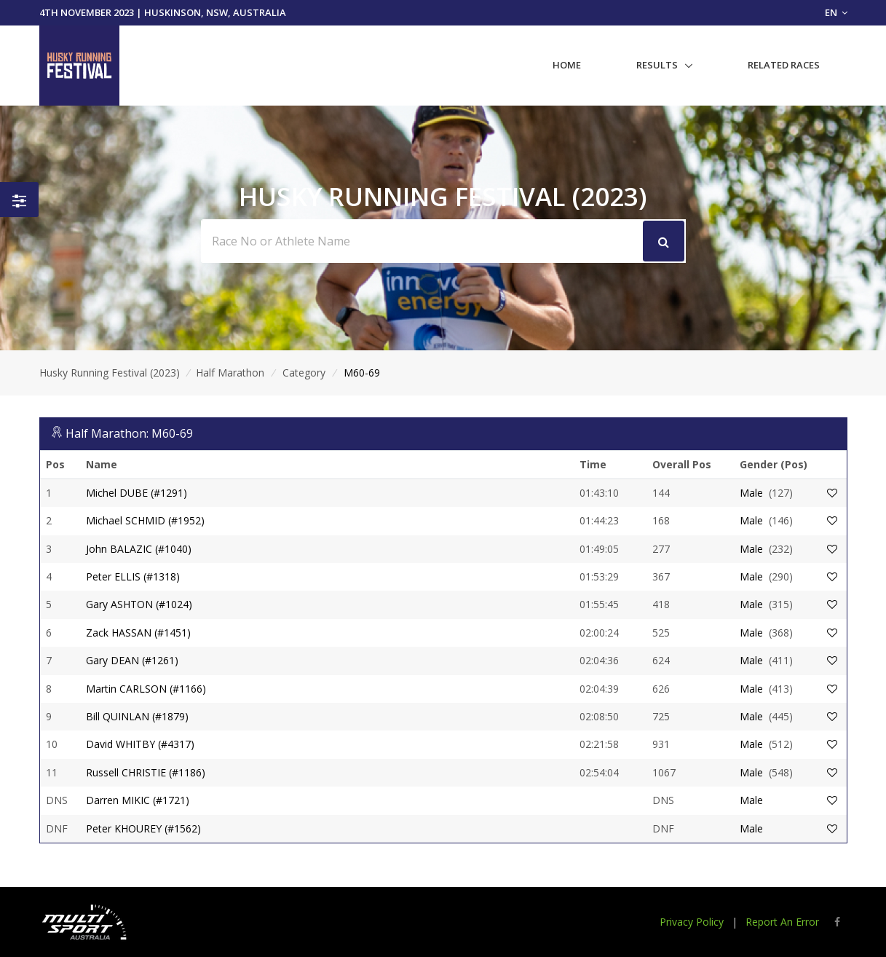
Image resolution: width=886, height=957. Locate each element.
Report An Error (782, 922)
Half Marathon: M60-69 (129, 433)
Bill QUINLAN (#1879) (137, 716)
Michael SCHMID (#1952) (145, 520)
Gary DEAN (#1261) (132, 660)
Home (567, 64)
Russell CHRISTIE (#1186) (145, 772)
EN (836, 12)
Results (657, 64)
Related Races (784, 64)
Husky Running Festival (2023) (109, 372)
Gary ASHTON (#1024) (139, 604)
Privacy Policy (692, 922)
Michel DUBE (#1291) (136, 493)
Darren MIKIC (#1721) (137, 800)
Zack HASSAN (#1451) (138, 632)
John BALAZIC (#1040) (138, 549)
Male (751, 493)
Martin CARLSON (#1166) (146, 689)
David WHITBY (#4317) (140, 744)
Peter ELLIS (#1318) (133, 576)
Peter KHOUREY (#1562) (143, 828)
